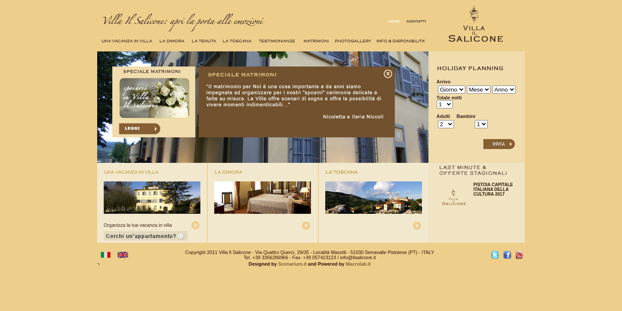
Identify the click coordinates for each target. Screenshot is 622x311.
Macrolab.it (357, 264)
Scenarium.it (292, 264)
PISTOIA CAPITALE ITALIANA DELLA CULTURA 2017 (493, 189)
